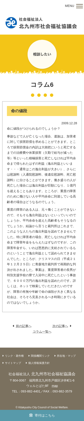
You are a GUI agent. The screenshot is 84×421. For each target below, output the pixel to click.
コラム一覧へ (42, 331)
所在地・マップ (66, 355)
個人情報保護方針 (39, 363)
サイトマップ (13, 363)
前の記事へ (24, 326)
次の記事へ (60, 326)
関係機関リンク (40, 355)
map (55, 386)
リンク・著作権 (14, 355)
